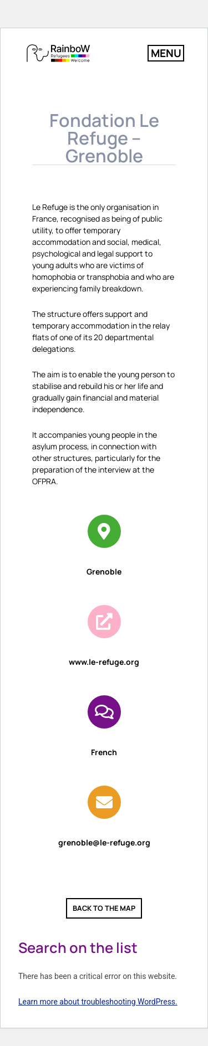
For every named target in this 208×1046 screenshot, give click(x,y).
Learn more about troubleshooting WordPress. (97, 1001)
